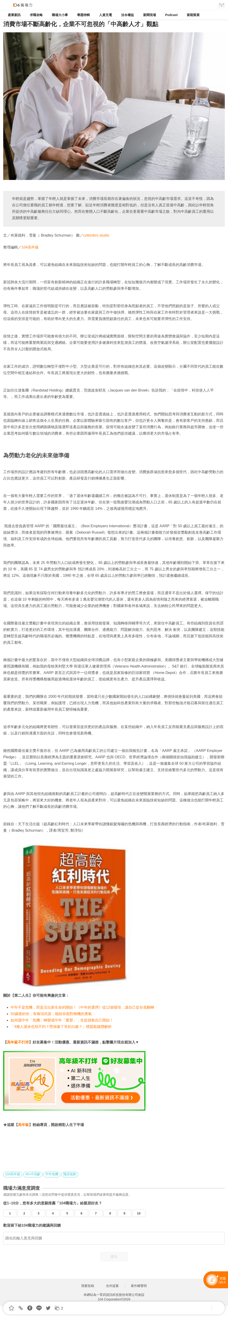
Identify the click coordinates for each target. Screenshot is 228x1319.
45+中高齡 (32, 1174)
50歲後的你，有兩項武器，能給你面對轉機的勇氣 (51, 1014)
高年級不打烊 (18, 1042)
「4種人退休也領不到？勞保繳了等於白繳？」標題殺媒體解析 (61, 1027)
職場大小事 (60, 15)
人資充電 (105, 15)
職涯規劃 (69, 1174)
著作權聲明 (139, 1286)
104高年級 (30, 247)
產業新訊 (14, 15)
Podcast (171, 15)
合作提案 (112, 1286)
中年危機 (51, 1174)
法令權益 (127, 15)
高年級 (23, 1125)
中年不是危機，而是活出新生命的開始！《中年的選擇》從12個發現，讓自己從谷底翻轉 (82, 1007)
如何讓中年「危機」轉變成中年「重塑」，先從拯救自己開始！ (62, 1020)
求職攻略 (36, 15)
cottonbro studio (96, 235)
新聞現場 (149, 15)
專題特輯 (83, 15)
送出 (114, 1256)
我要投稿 (87, 1286)
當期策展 (193, 15)
